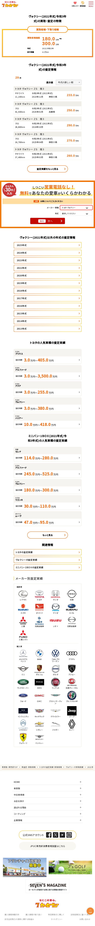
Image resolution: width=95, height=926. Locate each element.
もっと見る (47, 535)
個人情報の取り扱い (34, 914)
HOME (17, 782)
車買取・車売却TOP (10, 767)
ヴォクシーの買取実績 (74, 767)
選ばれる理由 (20, 807)
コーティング (19, 813)
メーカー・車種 (53, 207)
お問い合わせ (85, 919)
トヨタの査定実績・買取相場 (50, 767)
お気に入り (75, 6)
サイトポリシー (57, 919)
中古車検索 (19, 794)
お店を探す (19, 801)
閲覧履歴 (83, 6)
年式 (57, 213)
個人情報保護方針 (12, 914)
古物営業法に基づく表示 (80, 914)
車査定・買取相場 (29, 767)
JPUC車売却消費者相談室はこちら (47, 846)
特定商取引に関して (56, 914)
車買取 (17, 788)
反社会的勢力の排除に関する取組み (19, 919)
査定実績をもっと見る (47, 169)
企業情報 (18, 820)
